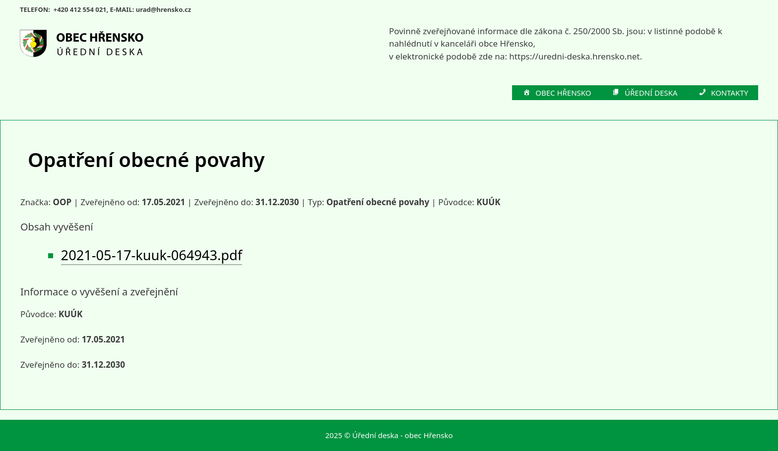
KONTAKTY (722, 93)
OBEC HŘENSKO (556, 93)
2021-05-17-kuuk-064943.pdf (151, 255)
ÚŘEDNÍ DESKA (644, 93)
